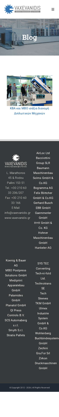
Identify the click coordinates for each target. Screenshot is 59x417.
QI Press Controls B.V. (15, 313)
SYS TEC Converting (43, 266)
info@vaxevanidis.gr (17, 213)
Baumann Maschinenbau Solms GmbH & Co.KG (43, 175)
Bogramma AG (43, 188)
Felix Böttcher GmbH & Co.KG (43, 195)
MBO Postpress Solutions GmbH (16, 273)
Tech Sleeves (43, 296)
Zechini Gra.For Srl (43, 350)
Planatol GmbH (16, 305)
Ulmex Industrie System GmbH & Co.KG (43, 318)
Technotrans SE (43, 286)
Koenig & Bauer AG (16, 263)
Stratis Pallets (16, 335)
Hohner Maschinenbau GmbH (43, 237)
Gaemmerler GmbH (43, 215)
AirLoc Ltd (43, 153)
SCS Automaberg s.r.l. (16, 323)
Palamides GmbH (16, 298)
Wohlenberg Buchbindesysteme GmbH (43, 338)
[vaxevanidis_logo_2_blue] (22, 6)
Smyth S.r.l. (15, 330)
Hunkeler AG (43, 247)
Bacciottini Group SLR (43, 160)
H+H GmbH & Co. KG (43, 225)
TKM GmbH (43, 303)
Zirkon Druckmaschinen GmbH (43, 363)
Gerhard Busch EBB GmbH (43, 205)
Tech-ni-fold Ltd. (43, 276)
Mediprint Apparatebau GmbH (16, 285)
